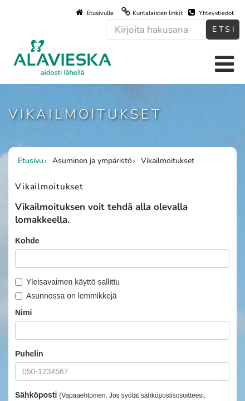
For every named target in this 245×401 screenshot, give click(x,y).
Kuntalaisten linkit (158, 13)
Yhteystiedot (211, 12)
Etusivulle (95, 12)
